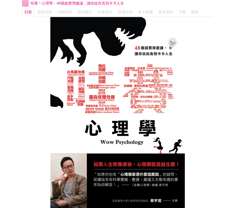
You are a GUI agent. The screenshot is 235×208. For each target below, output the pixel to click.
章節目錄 (44, 12)
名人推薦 (145, 12)
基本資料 (165, 12)
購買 (195, 12)
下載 (182, 12)
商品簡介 (85, 12)
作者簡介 (105, 12)
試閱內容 (64, 12)
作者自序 (125, 12)
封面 (28, 12)
